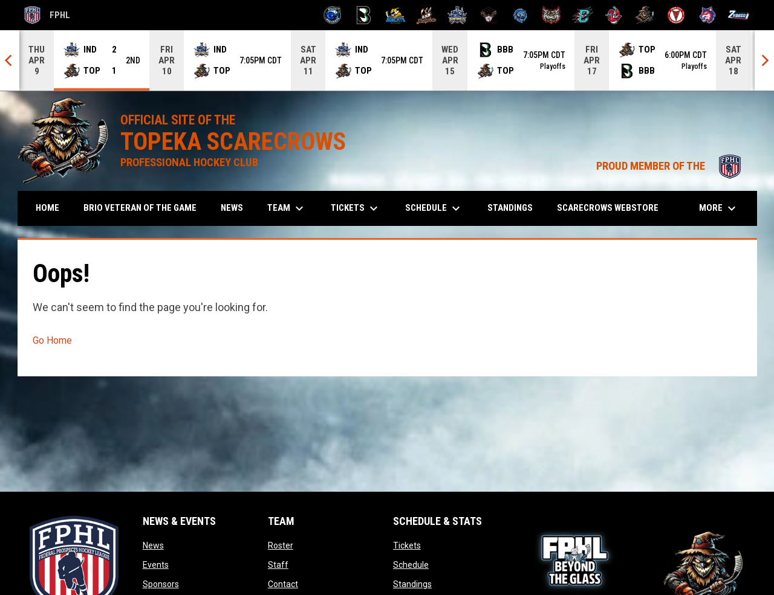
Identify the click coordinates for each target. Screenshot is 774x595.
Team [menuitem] (287, 208)
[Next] (764, 60)
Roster (280, 545)
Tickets (407, 545)
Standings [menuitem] (510, 207)
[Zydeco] (738, 15)
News (153, 545)
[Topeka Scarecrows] (645, 15)
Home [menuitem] (47, 207)
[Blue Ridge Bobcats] (395, 15)
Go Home (52, 340)
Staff (278, 565)
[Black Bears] (364, 15)
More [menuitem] (719, 208)
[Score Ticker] (387, 60)
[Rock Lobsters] (614, 15)
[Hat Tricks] (426, 15)
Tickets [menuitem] (356, 208)
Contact (283, 584)
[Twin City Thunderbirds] (676, 15)
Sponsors (161, 584)
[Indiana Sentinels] (457, 15)
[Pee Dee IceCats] (520, 15)
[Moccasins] (489, 15)
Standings (412, 584)
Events (156, 565)
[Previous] (9, 60)
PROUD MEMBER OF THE (670, 166)
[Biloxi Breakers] (333, 15)
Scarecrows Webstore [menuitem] (612, 207)
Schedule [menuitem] (434, 208)
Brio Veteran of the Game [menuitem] (140, 207)
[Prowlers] (551, 15)
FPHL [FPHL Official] (47, 15)
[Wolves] (708, 15)
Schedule (411, 565)
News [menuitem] (232, 207)
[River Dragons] (582, 15)
